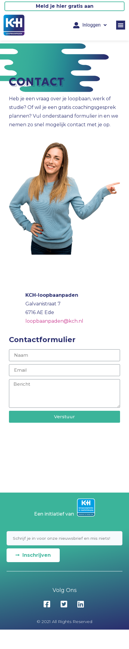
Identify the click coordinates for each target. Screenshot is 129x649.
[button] (120, 25)
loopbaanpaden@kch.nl (54, 321)
